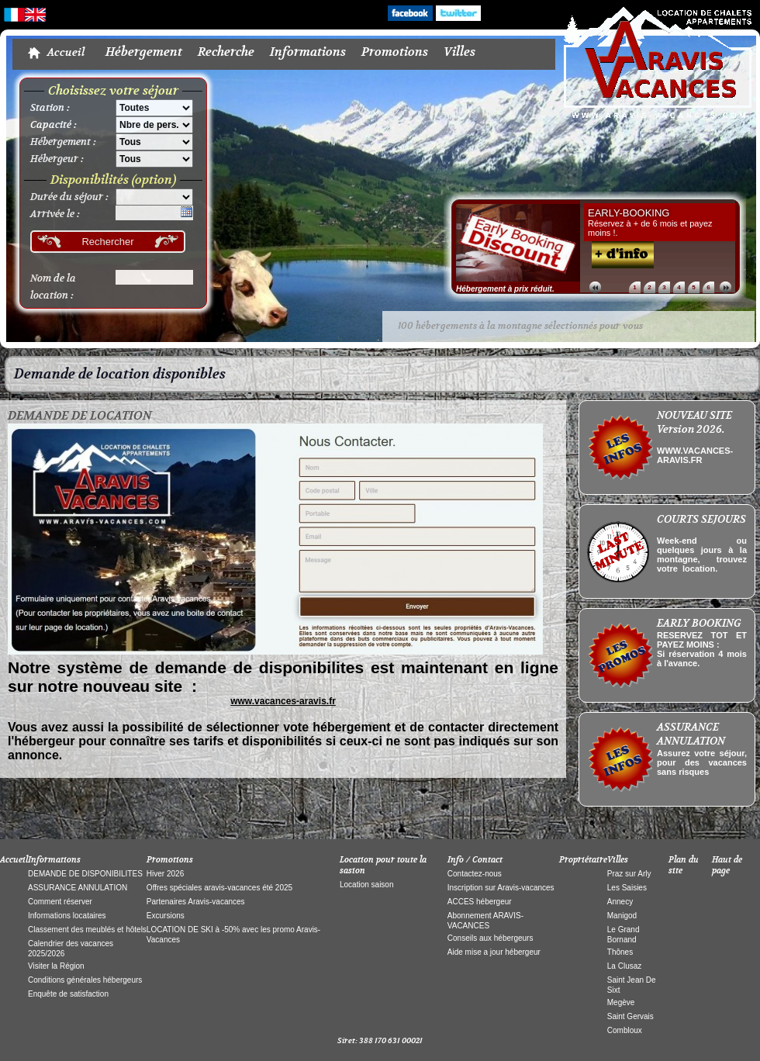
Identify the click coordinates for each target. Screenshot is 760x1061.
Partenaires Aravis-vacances (196, 797)
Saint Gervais (630, 911)
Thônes (620, 847)
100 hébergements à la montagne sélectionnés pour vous (520, 221)
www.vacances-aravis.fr (283, 596)
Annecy (620, 797)
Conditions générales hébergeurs (85, 875)
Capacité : (53, 20)
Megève (621, 897)
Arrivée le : (55, 109)
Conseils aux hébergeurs (490, 833)
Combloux (624, 925)
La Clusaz (624, 861)
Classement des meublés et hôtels (87, 825)
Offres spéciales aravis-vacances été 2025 (219, 783)
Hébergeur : (57, 54)
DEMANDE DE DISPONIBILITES (85, 769)
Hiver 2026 (165, 769)
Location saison (367, 780)
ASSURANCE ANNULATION (77, 783)
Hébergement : (63, 37)
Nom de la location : (53, 182)
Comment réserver (60, 797)
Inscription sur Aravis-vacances (500, 783)
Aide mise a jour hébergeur (494, 847)
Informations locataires (67, 811)
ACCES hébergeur (479, 797)
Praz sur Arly (629, 769)
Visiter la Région (56, 861)
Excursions (166, 811)
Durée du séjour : (69, 92)
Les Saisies (627, 783)
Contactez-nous (474, 769)
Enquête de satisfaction (68, 889)
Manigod (622, 811)
